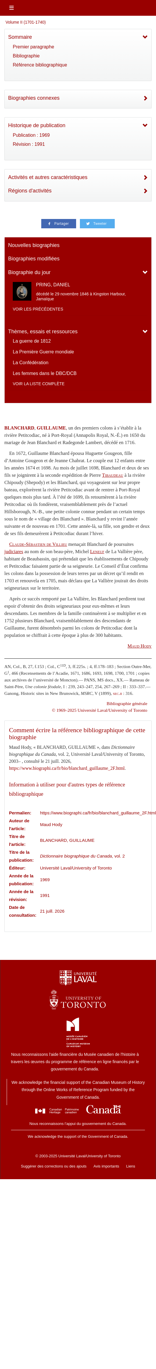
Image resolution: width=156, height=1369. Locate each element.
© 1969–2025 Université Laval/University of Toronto (99, 710)
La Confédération (31, 362)
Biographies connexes (34, 98)
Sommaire (20, 37)
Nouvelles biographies (34, 245)
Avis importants (106, 1166)
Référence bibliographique (40, 64)
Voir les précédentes (38, 309)
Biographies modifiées (34, 259)
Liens (130, 1166)
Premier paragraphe (33, 46)
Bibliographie (26, 55)
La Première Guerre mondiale (43, 351)
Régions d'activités (30, 191)
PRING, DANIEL (53, 284)
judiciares (13, 551)
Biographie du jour (29, 272)
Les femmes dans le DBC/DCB (45, 373)
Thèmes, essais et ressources (43, 331)
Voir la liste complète (38, 383)
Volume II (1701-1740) (26, 22)
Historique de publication (36, 125)
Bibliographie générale (127, 703)
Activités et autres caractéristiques (47, 177)
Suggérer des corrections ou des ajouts (54, 1166)
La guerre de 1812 (32, 341)
